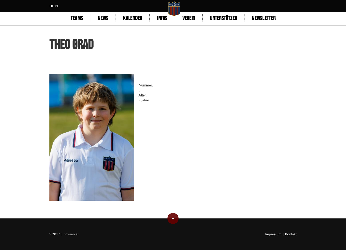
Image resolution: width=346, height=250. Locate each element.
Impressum (273, 234)
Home (54, 6)
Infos (162, 18)
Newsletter (263, 18)
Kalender (132, 18)
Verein (188, 18)
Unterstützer (223, 18)
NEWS (103, 18)
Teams (77, 18)
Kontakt (291, 234)
